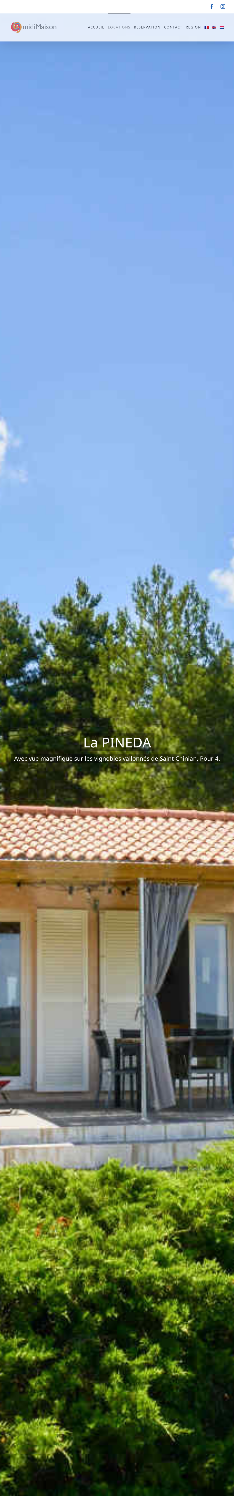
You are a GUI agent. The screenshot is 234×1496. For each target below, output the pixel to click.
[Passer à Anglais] (214, 26)
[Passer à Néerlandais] (222, 26)
